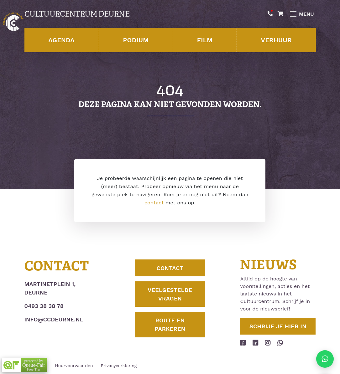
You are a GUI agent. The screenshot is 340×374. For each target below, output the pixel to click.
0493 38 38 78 (44, 306)
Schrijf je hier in (277, 326)
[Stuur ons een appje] (325, 359)
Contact (169, 268)
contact (154, 203)
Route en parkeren (170, 324)
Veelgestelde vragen (170, 294)
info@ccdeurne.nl (53, 319)
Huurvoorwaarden (74, 365)
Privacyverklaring (119, 365)
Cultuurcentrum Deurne (76, 14)
